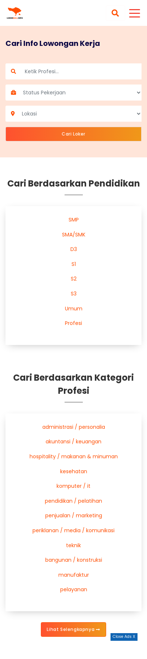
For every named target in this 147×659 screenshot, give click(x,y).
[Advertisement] (73, 650)
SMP (74, 219)
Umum (73, 308)
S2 (74, 278)
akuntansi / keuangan (73, 441)
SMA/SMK (73, 234)
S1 (73, 264)
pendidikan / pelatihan (73, 501)
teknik (73, 545)
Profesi (73, 323)
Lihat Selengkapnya (73, 629)
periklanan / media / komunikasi (73, 530)
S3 (74, 293)
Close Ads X (124, 636)
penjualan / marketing (73, 515)
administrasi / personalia (73, 427)
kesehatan (73, 471)
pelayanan (73, 589)
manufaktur (73, 574)
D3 (73, 249)
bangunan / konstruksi (73, 560)
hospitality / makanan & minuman (74, 456)
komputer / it (73, 486)
